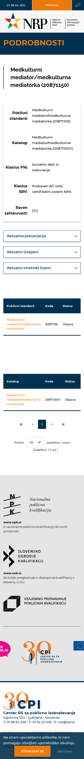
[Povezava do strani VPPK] (34, 601)
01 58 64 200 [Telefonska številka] (16, 5)
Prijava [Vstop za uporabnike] (51, 5)
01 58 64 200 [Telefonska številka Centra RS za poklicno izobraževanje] (16, 722)
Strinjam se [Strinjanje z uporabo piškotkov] (32, 751)
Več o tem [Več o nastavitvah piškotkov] (64, 751)
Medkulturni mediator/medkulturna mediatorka (24, 324)
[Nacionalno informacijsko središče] (42, 21)
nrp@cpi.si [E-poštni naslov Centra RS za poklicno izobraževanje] (66, 722)
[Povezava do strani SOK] (23, 554)
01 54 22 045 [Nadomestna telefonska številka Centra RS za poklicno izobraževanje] (42, 722)
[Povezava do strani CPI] (42, 653)
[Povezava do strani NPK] (27, 503)
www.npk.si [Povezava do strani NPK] (12, 522)
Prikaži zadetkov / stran (42, 442)
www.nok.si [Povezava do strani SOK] (12, 573)
